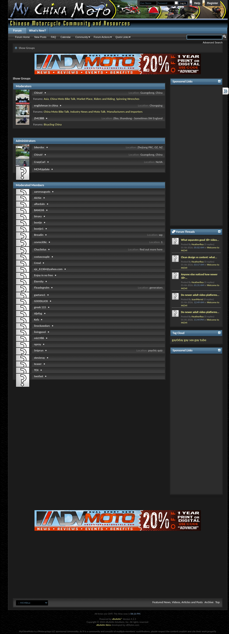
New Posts (40, 37)
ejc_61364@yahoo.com (48, 269)
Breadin (38, 234)
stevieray (39, 357)
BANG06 (39, 210)
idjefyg (38, 313)
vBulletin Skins (103, 624)
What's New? (37, 30)
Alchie (37, 197)
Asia (46, 99)
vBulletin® (117, 619)
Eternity (38, 281)
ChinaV (38, 92)
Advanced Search (213, 42)
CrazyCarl (39, 162)
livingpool (40, 332)
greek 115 (40, 307)
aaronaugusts (42, 191)
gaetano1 (39, 295)
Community (81, 37)
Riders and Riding (104, 99)
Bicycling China (52, 124)
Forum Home (22, 37)
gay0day (177, 340)
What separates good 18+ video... (200, 239)
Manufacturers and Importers (125, 111)
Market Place (85, 99)
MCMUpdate (42, 169)
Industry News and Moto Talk (88, 111)
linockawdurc (42, 325)
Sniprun (38, 350)
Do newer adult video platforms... (200, 295)
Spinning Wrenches (127, 99)
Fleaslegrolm (41, 287)
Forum (17, 30)
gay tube (200, 340)
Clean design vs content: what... (199, 257)
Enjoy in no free (43, 275)
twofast (38, 376)
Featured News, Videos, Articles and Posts (177, 602)
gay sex (189, 340)
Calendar (66, 37)
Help (197, 3)
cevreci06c (40, 242)
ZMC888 (39, 118)
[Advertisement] (196, 155)
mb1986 (39, 338)
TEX (36, 370)
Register (212, 3)
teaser (38, 364)
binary (38, 216)
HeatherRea (198, 244)
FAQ (53, 37)
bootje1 (38, 228)
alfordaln (39, 204)
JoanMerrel (197, 299)
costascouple (42, 256)
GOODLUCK (41, 301)
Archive (209, 602)
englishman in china (46, 105)
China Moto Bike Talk (62, 99)
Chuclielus (40, 249)
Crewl (37, 263)
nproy (37, 344)
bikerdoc (39, 147)
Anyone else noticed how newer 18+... (199, 276)
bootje (38, 222)
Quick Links (121, 37)
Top (217, 602)
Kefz (36, 319)
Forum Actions (102, 37)
